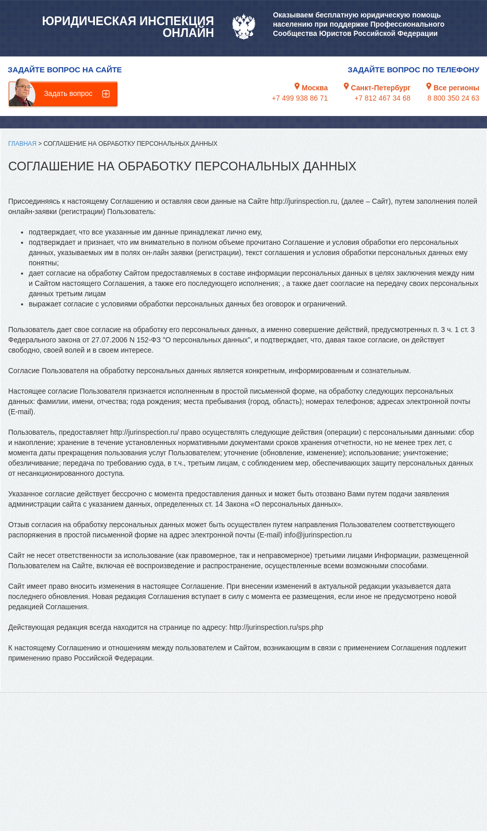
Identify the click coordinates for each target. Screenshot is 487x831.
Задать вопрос (68, 93)
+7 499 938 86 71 (300, 98)
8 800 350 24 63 (453, 98)
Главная (22, 143)
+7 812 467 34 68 (382, 98)
